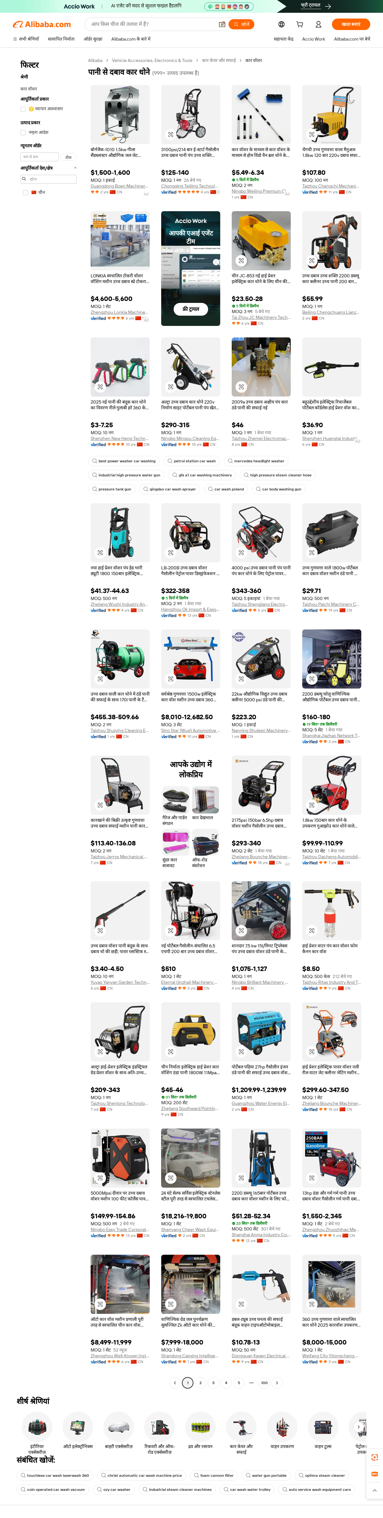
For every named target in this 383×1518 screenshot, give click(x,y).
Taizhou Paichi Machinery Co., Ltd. (331, 604)
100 (264, 1383)
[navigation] (48, 722)
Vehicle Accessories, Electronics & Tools (152, 60)
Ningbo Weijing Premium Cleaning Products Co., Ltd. (261, 191)
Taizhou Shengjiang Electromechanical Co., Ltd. (261, 604)
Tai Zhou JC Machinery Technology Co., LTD (261, 317)
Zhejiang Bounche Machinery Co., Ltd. (261, 856)
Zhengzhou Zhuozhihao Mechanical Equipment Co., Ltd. (331, 1229)
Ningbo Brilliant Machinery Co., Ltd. (261, 982)
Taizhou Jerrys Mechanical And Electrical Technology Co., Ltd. (120, 856)
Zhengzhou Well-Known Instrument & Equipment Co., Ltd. (120, 1355)
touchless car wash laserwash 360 (55, 1475)
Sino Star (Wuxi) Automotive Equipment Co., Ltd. (190, 730)
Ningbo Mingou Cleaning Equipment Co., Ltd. (190, 438)
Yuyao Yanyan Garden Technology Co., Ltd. (120, 982)
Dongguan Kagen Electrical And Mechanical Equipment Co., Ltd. (261, 1355)
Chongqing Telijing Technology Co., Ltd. (190, 186)
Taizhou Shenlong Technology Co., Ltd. (120, 1103)
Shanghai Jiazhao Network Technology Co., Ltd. (331, 735)
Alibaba (95, 60)
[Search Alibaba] (152, 24)
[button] (222, 24)
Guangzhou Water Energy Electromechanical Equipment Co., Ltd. (261, 1103)
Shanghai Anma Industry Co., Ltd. (261, 1234)
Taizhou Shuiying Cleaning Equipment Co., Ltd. (120, 730)
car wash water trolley (247, 1489)
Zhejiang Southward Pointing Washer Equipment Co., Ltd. (190, 1108)
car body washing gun (278, 489)
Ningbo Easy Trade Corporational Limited (120, 1229)
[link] (374, 1457)
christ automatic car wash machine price (141, 1475)
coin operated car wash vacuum (53, 1489)
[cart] (301, 25)
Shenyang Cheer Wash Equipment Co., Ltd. (190, 1229)
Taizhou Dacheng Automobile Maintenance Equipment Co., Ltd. (331, 856)
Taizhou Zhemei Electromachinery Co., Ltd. (261, 438)
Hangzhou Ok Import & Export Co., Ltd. (190, 609)
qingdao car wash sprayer (169, 489)
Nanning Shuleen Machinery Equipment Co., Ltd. (261, 730)
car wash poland (226, 489)
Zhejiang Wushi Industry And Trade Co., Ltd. (120, 604)
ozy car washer (114, 1489)
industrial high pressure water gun (126, 475)
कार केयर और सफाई (219, 60)
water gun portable (266, 1475)
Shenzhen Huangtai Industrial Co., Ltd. (331, 438)
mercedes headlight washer (256, 461)
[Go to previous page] (175, 1383)
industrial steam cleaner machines (177, 1489)
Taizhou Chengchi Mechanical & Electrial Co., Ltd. (331, 186)
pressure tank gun (111, 489)
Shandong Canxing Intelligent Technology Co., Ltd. (190, 1355)
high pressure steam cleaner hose (278, 475)
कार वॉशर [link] (253, 60)
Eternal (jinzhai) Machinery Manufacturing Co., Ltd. (190, 982)
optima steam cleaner (322, 1475)
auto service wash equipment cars (316, 1489)
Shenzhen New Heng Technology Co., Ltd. (120, 438)
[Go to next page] (277, 1383)
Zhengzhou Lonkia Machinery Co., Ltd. (120, 312)
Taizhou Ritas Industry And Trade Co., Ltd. (331, 982)
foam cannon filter (214, 1475)
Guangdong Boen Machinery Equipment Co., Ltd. (120, 186)
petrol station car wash (192, 461)
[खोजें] (241, 24)
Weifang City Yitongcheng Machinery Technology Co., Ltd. (331, 1355)
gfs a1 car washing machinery (202, 475)
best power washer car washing (123, 461)
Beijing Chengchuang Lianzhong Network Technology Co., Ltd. (331, 312)
